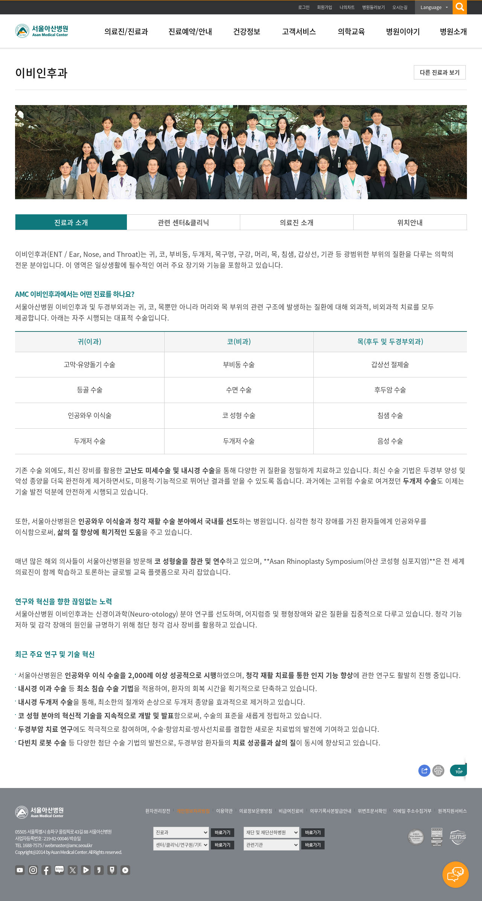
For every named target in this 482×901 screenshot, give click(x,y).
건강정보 (246, 31)
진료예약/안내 (190, 31)
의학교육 (351, 31)
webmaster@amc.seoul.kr (68, 845)
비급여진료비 (291, 811)
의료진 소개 (297, 222)
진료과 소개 (71, 222)
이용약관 (224, 811)
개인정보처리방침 (193, 811)
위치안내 (410, 222)
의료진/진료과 (126, 31)
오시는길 (399, 7)
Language (431, 7)
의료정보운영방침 (255, 811)
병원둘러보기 (373, 7)
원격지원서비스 (452, 811)
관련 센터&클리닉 (183, 222)
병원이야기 (403, 31)
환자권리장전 (157, 811)
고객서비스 (299, 31)
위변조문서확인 (372, 811)
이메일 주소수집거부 (412, 811)
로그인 (304, 7)
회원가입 (324, 7)
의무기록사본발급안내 (330, 811)
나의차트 (347, 7)
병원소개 (453, 31)
